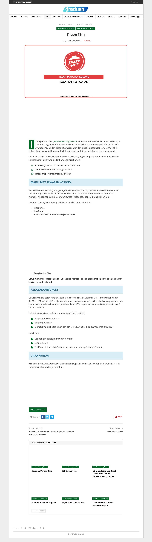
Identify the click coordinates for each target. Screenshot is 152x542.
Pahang (90, 16)
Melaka (56, 16)
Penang (122, 16)
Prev (35, 515)
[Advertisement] (76, 125)
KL (47, 16)
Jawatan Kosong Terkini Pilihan (85, 28)
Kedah (24, 16)
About (23, 532)
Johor (14, 16)
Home (15, 532)
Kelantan (37, 16)
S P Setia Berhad (115, 436)
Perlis (111, 16)
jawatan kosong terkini (65, 145)
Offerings (33, 532)
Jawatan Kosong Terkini (65, 28)
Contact (43, 532)
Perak (101, 16)
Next (42, 515)
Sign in (134, 2)
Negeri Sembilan (73, 16)
